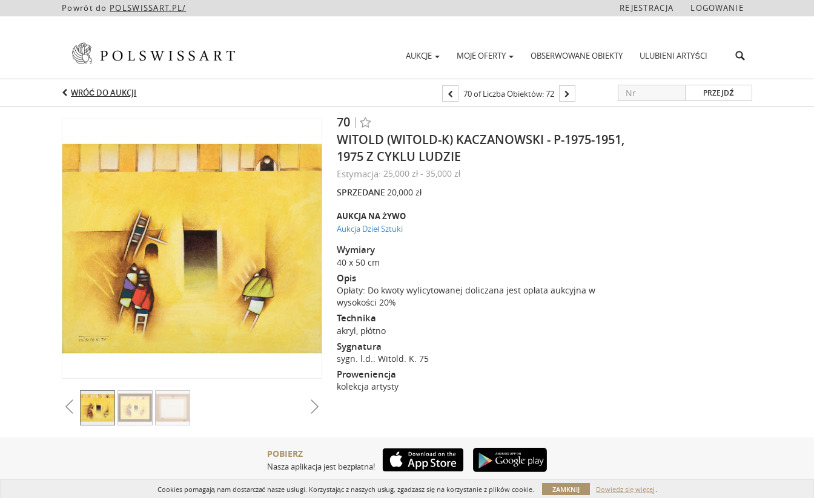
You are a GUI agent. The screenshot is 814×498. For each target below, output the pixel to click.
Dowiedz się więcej (625, 489)
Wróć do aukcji (103, 92)
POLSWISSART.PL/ (148, 7)
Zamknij (566, 489)
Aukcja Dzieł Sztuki (370, 228)
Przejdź (718, 93)
